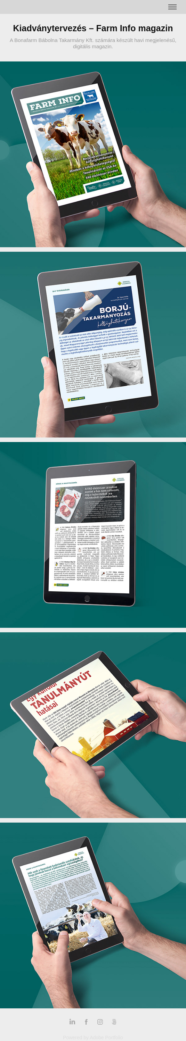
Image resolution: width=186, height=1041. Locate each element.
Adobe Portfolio (106, 1037)
